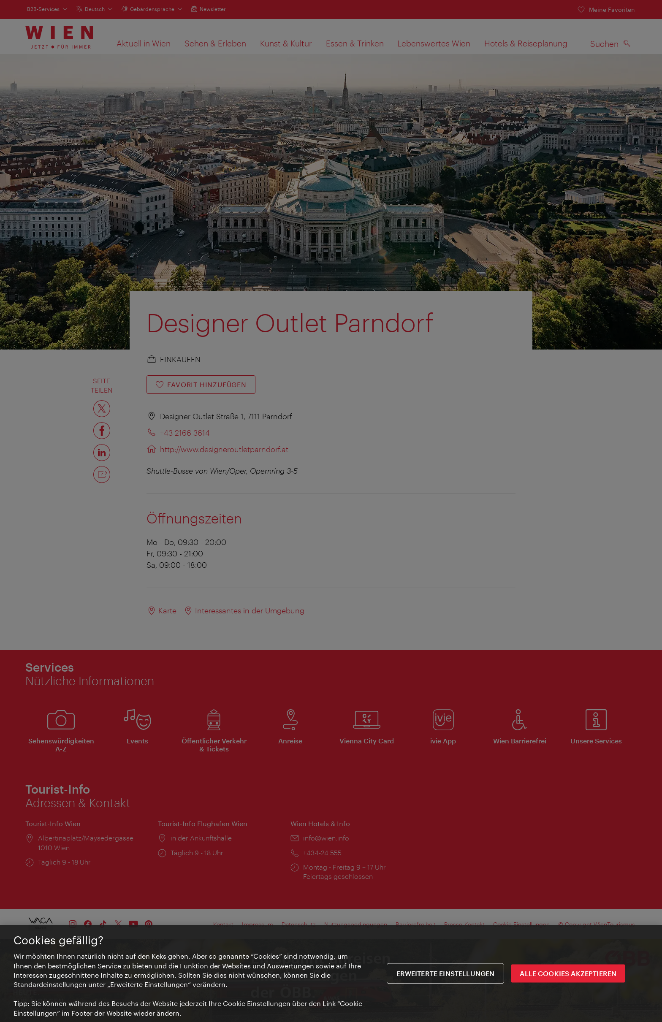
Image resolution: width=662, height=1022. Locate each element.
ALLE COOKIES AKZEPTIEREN (568, 974)
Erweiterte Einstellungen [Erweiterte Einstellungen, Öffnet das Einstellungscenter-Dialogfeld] (445, 974)
